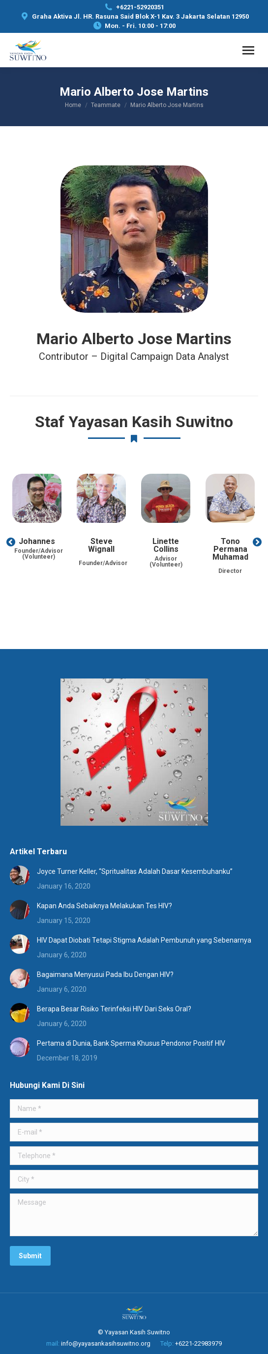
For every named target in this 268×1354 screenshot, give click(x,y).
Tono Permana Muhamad (230, 549)
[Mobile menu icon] (248, 50)
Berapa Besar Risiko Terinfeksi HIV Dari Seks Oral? (114, 1009)
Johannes (37, 541)
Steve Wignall (101, 545)
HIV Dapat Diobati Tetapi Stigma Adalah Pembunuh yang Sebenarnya (144, 940)
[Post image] (20, 875)
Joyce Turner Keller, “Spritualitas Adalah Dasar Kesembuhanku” (135, 871)
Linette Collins (165, 545)
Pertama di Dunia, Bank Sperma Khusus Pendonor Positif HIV (131, 1043)
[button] (11, 542)
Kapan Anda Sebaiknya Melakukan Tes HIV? (104, 906)
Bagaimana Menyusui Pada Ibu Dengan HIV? (105, 974)
